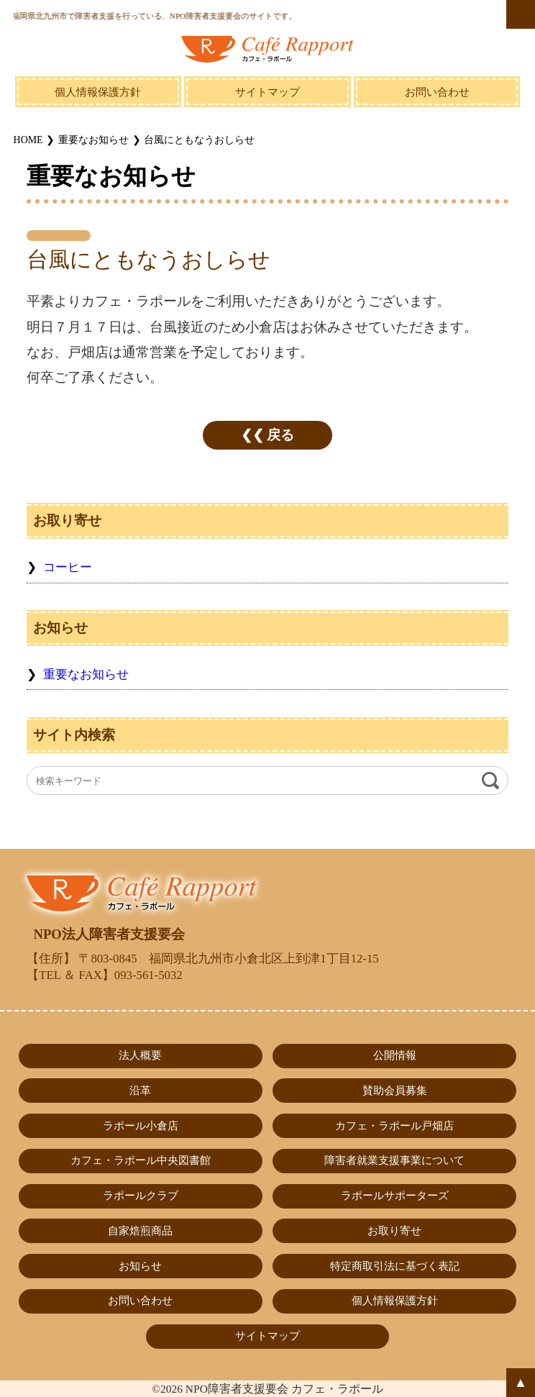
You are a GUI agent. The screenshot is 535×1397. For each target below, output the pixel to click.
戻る (280, 434)
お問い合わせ (437, 92)
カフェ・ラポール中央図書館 (140, 1160)
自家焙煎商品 (140, 1231)
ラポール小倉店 (140, 1126)
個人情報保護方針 (98, 92)
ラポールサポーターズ (395, 1195)
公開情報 (394, 1055)
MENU (520, 14)
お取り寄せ (394, 1231)
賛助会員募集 (394, 1090)
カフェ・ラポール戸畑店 (394, 1126)
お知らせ (140, 1266)
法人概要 (140, 1055)
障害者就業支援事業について (394, 1160)
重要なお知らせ (86, 674)
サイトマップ (267, 92)
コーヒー (67, 567)
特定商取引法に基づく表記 (394, 1266)
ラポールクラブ (140, 1195)
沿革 (140, 1090)
